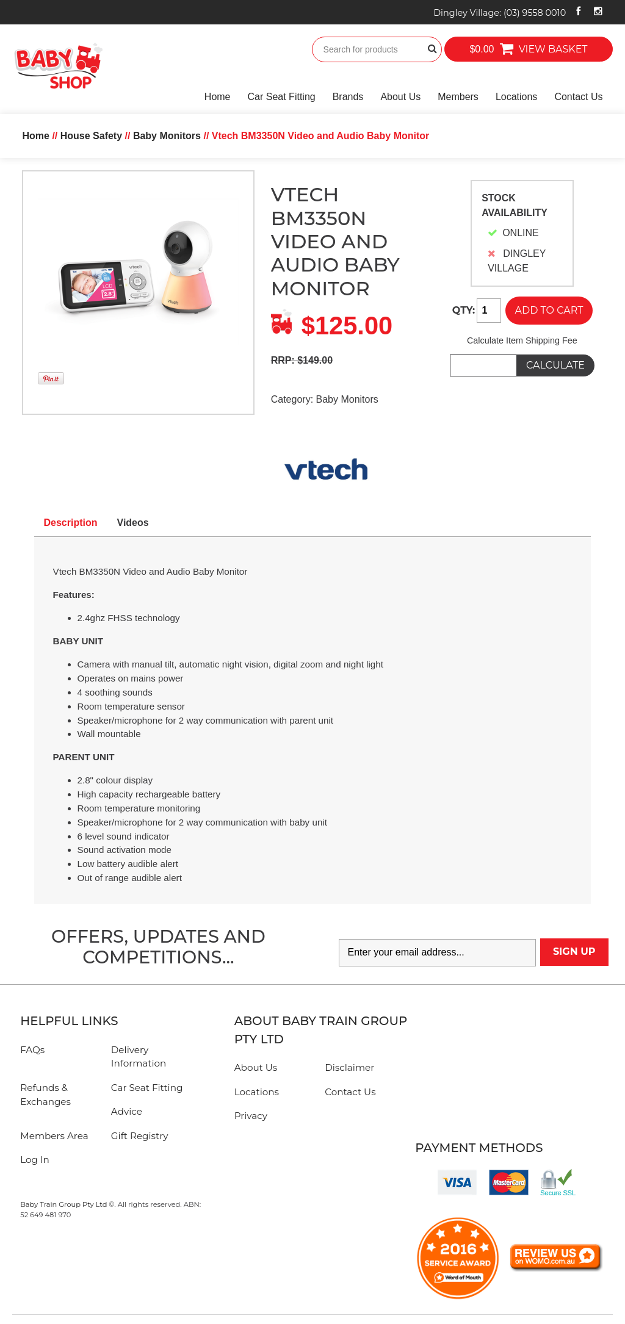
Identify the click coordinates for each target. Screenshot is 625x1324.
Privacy (250, 1115)
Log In (34, 1159)
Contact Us (578, 97)
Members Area (54, 1136)
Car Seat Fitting (282, 97)
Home (217, 97)
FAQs (32, 1050)
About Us (400, 97)
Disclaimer (349, 1067)
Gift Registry (139, 1136)
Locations (517, 97)
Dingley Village (499, 12)
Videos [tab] (133, 522)
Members (458, 97)
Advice (126, 1111)
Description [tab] (71, 522)
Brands (348, 97)
